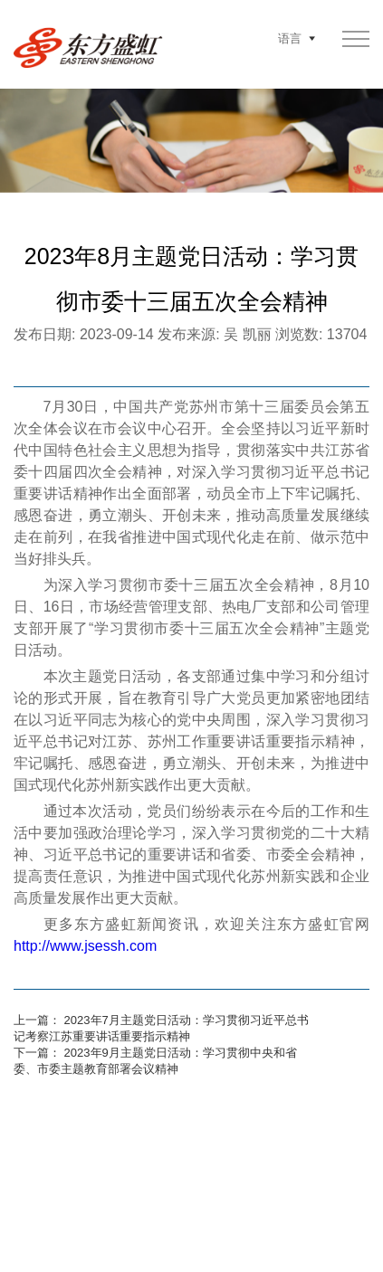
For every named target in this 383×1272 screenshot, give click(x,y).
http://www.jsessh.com (85, 946)
